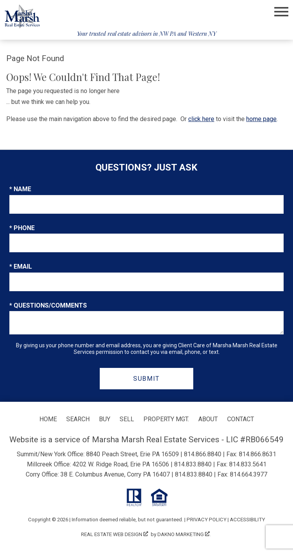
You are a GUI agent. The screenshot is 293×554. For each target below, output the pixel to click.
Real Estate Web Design (114, 534)
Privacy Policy (206, 519)
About (208, 419)
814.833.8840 (193, 464)
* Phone (22, 228)
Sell (127, 419)
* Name (20, 189)
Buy (104, 419)
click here (201, 119)
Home (48, 419)
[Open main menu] (281, 11)
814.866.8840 (202, 454)
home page (261, 119)
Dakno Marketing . (184, 534)
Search (78, 419)
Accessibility (247, 519)
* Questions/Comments (48, 305)
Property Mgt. (166, 419)
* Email (20, 266)
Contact (240, 419)
